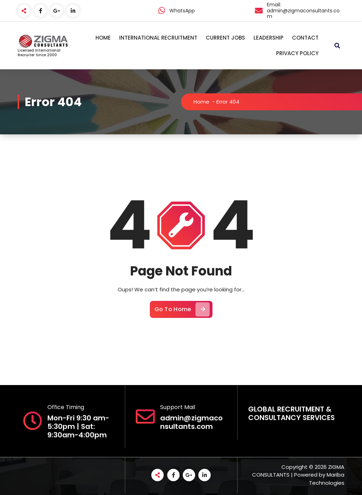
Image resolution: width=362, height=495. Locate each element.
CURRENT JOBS (225, 37)
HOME (103, 37)
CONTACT (305, 37)
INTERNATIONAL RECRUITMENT (158, 37)
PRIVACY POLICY (297, 53)
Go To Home (182, 312)
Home (205, 101)
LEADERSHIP (268, 37)
